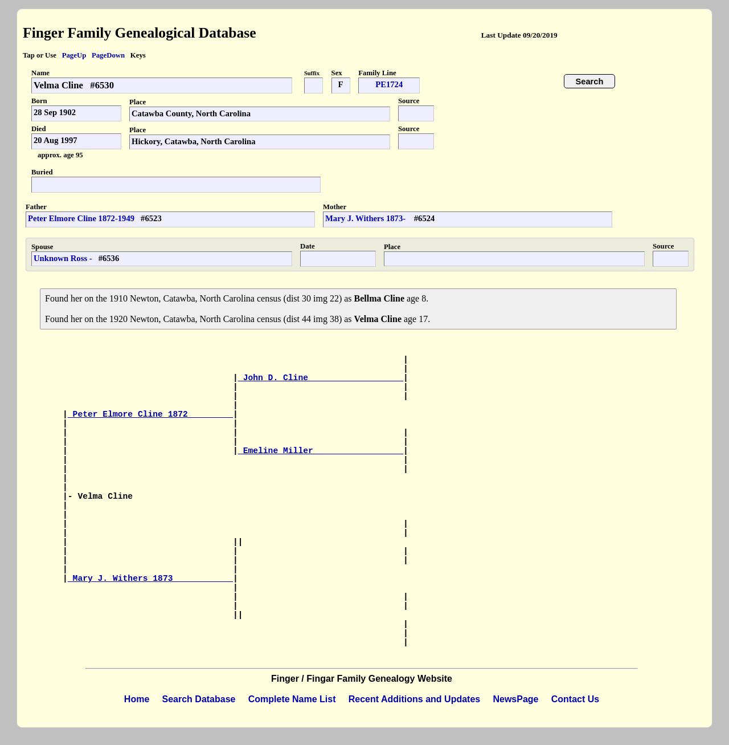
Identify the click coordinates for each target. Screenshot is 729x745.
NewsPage (515, 699)
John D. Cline (320, 377)
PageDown (108, 55)
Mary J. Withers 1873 (150, 578)
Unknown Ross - (63, 258)
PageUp (74, 55)
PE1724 (389, 84)
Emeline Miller (320, 450)
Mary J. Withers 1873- (366, 218)
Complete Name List (292, 699)
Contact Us (575, 699)
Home (136, 699)
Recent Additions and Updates (414, 699)
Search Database (199, 699)
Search (590, 81)
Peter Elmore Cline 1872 (150, 414)
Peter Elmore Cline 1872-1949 (81, 218)
